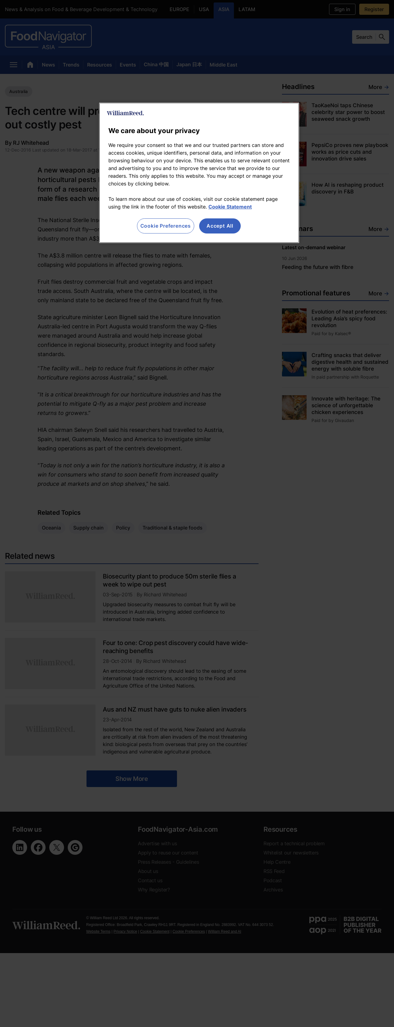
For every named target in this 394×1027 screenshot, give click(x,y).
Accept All (220, 226)
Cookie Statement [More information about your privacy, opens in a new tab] (230, 207)
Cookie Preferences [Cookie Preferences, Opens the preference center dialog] (165, 226)
